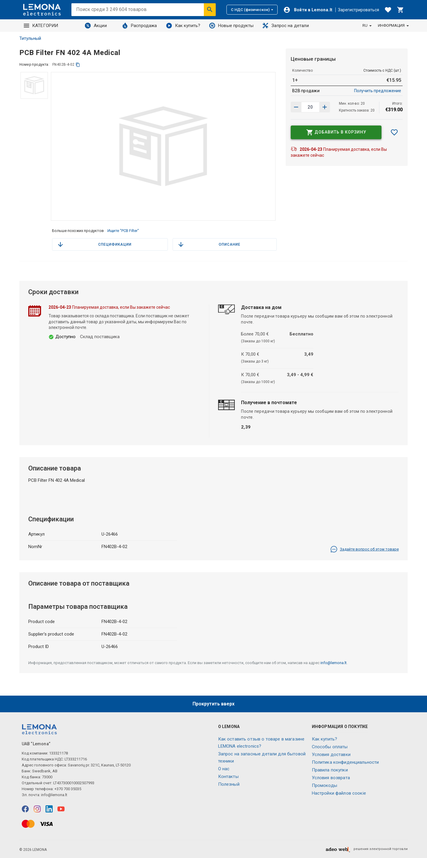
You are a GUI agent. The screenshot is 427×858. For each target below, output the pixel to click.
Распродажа (139, 26)
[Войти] (308, 10)
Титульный (30, 38)
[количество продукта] (310, 107)
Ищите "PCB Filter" (123, 230)
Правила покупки (330, 770)
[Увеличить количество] (296, 107)
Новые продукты (231, 26)
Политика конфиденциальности (345, 762)
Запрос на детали (285, 26)
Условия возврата (331, 777)
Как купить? (183, 26)
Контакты (228, 776)
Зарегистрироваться (358, 9)
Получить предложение (377, 90)
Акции (96, 26)
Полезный (229, 784)
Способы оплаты (330, 746)
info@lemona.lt (333, 663)
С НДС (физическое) (252, 9)
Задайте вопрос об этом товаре (364, 549)
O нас (224, 768)
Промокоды (324, 785)
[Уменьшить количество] (324, 107)
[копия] (78, 65)
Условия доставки (331, 754)
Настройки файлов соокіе (339, 793)
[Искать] (210, 9)
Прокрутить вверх (213, 704)
